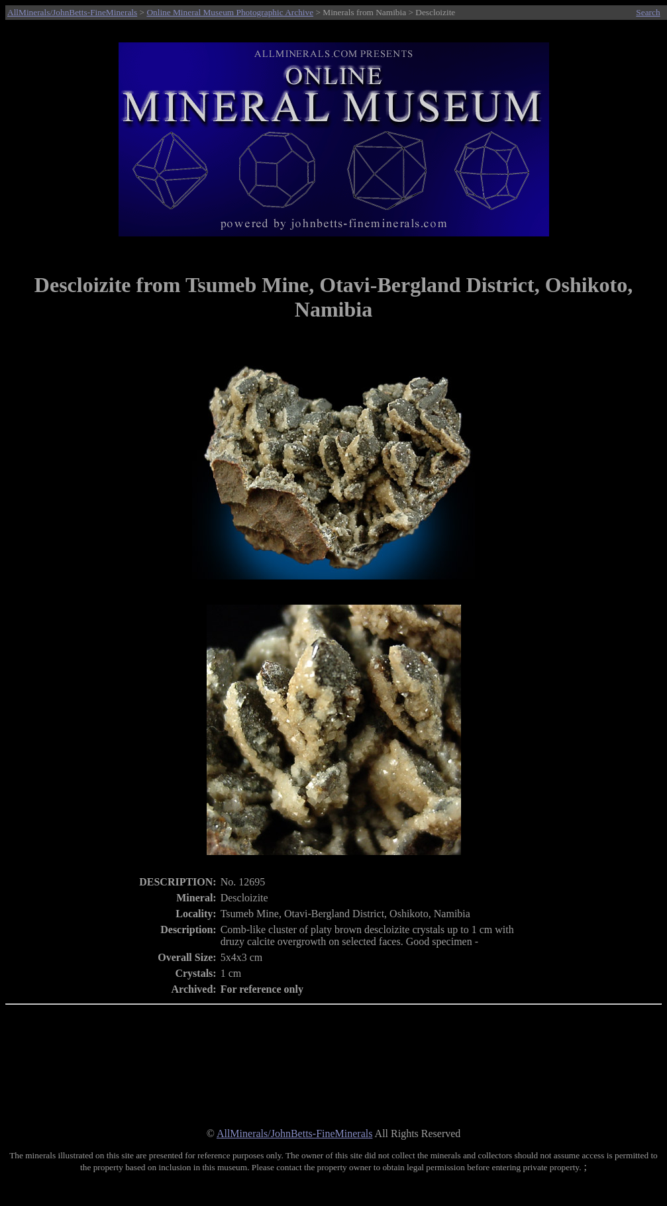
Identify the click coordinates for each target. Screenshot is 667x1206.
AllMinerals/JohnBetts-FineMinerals (72, 12)
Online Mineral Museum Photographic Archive (229, 12)
